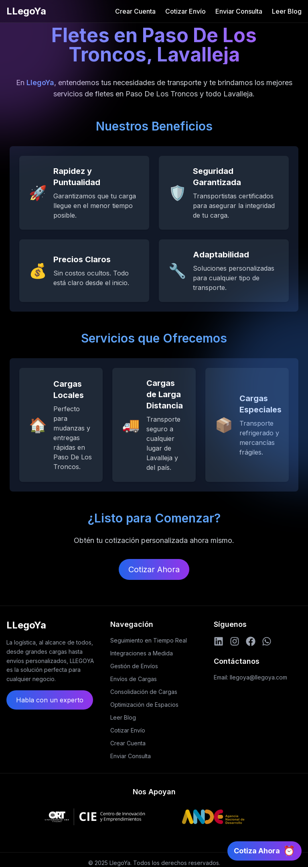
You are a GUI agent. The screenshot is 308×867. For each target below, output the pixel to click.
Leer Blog (287, 11)
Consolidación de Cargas (143, 691)
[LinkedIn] (218, 641)
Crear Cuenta (135, 11)
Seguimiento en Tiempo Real (148, 640)
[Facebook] (250, 641)
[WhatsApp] (267, 641)
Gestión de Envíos (134, 666)
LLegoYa (26, 11)
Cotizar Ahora (154, 569)
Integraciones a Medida (141, 653)
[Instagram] (234, 641)
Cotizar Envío (185, 11)
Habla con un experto (49, 700)
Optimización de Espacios (144, 704)
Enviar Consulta (238, 11)
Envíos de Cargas (133, 678)
